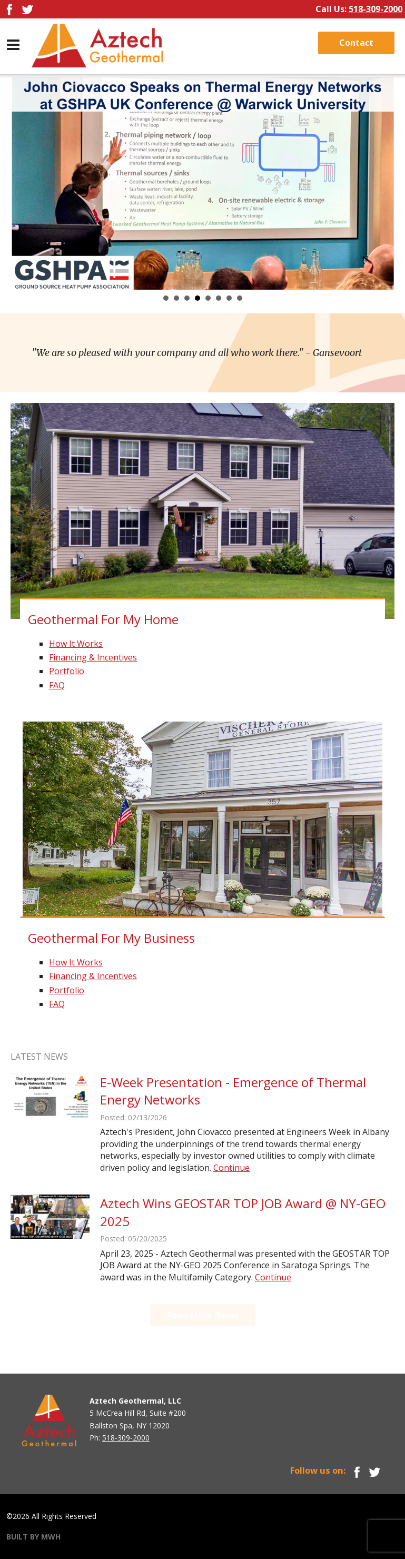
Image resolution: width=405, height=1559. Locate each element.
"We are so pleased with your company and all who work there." (197, 353)
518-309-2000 (375, 9)
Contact (356, 42)
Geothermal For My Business (111, 937)
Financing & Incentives (93, 657)
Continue (231, 1167)
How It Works (76, 643)
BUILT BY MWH (33, 1537)
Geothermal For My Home (103, 619)
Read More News (202, 1315)
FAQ (57, 685)
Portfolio (66, 671)
